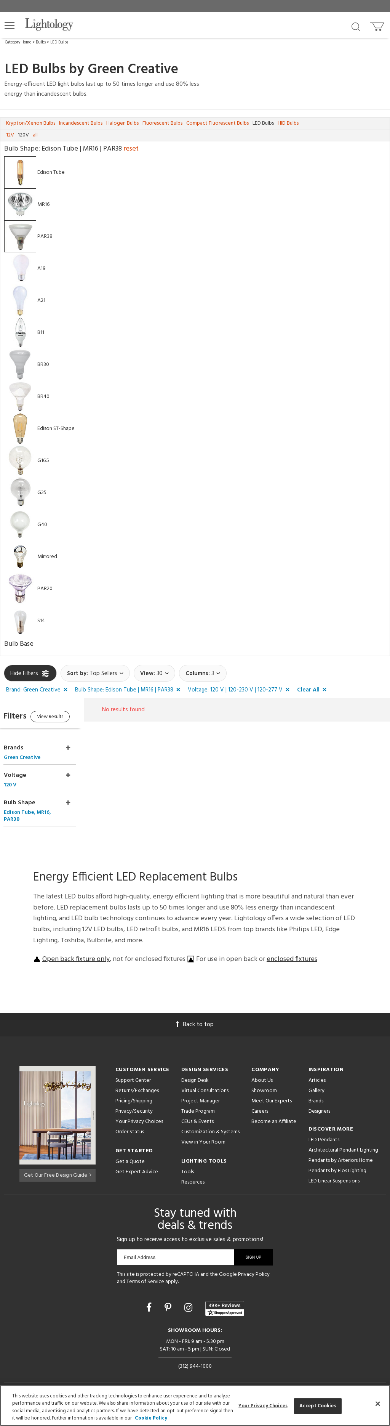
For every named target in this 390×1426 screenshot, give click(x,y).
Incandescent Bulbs (80, 123)
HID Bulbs (288, 123)
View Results (67, 718)
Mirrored (47, 556)
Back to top (195, 1014)
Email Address (139, 1247)
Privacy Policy (254, 1264)
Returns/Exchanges (137, 1080)
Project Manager (200, 1090)
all (35, 135)
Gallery (316, 1080)
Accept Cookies (317, 1406)
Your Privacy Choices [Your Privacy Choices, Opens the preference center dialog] (263, 1406)
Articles (317, 1070)
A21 (41, 300)
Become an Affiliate (273, 1111)
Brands (315, 1090)
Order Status (129, 1121)
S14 (41, 620)
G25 (41, 492)
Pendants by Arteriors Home (340, 1150)
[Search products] (356, 26)
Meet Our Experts (271, 1090)
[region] (195, 1405)
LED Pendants (323, 1129)
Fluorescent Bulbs (162, 123)
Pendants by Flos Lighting (337, 1160)
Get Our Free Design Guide (57, 1163)
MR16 (43, 204)
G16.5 (43, 460)
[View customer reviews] (224, 1298)
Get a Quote (130, 1151)
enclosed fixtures (292, 948)
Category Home (18, 42)
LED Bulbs (59, 42)
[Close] (377, 1403)
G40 (42, 524)
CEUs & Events (197, 1111)
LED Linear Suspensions (334, 1170)
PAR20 (45, 588)
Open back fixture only (76, 948)
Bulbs (41, 42)
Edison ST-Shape (56, 428)
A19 (41, 268)
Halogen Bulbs (122, 123)
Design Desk (195, 1070)
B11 (40, 332)
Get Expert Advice (136, 1161)
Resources (193, 1172)
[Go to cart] (378, 25)
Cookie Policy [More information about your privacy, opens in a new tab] (151, 1418)
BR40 (43, 396)
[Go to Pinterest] (169, 1298)
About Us (262, 1070)
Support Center (133, 1070)
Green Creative (133, 70)
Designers (319, 1101)
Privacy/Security (134, 1101)
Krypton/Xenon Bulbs (30, 123)
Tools (187, 1161)
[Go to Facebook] (150, 1298)
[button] (9, 25)
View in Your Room (203, 1132)
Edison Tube (51, 172)
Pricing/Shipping (133, 1090)
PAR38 (45, 236)
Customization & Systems (210, 1121)
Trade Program (198, 1101)
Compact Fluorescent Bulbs (217, 123)
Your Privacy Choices (139, 1111)
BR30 (43, 364)
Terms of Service (145, 1271)
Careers (259, 1101)
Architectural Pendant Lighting (343, 1140)
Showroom (264, 1080)
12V (10, 135)
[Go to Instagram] (189, 1298)
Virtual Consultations (205, 1080)
